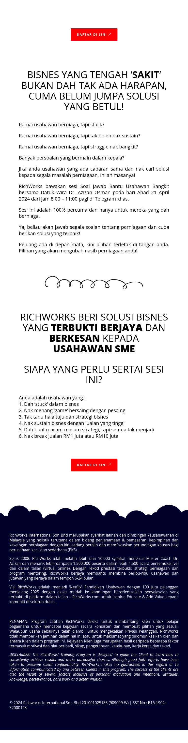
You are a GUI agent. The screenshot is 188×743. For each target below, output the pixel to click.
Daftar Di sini (92, 34)
